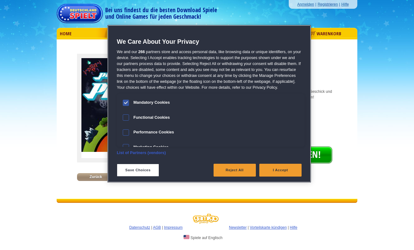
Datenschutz (139, 227)
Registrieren (328, 4)
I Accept (280, 170)
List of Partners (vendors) (141, 153)
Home (66, 33)
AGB (157, 227)
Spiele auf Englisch (203, 237)
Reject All (235, 170)
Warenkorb (325, 33)
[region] (209, 103)
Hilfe (345, 4)
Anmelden (305, 4)
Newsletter (238, 227)
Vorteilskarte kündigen (268, 227)
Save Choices (138, 170)
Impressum (173, 227)
